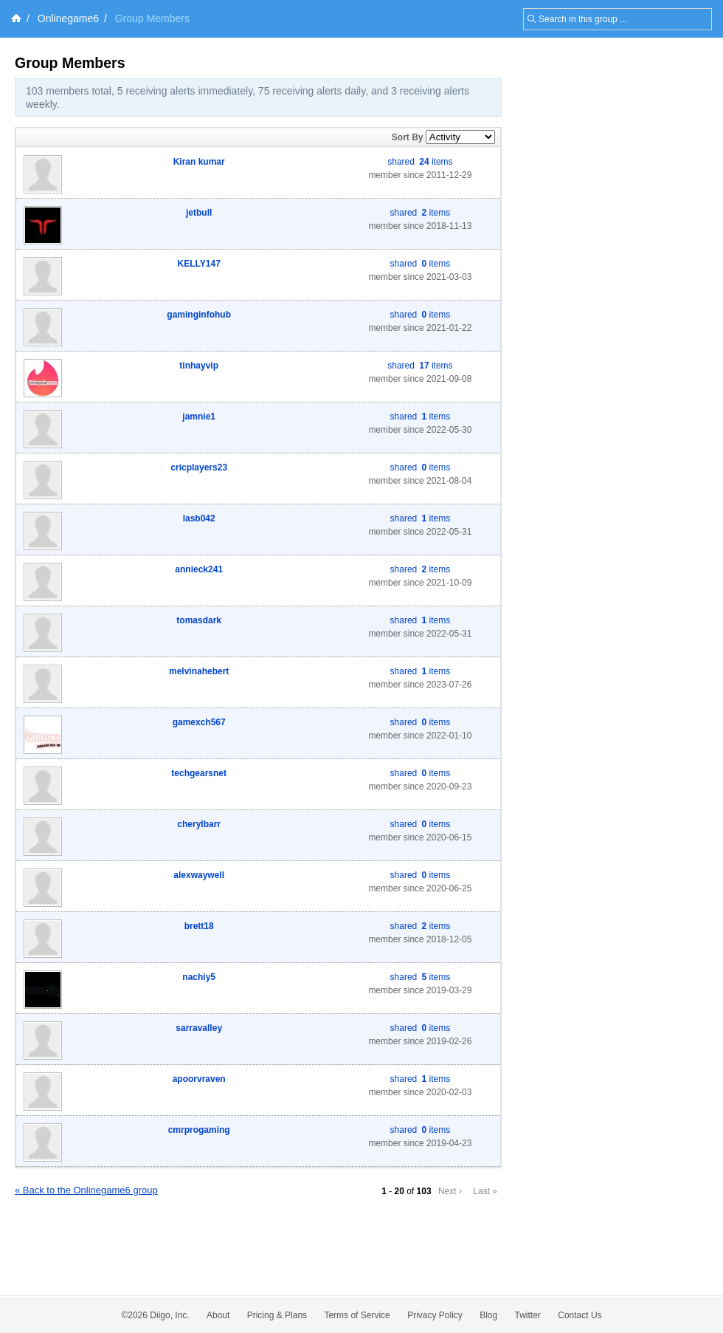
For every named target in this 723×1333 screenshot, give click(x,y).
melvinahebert (199, 671)
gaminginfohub (199, 314)
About (218, 1315)
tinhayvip (198, 365)
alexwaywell (198, 875)
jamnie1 (198, 416)
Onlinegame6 (68, 18)
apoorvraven (199, 1079)
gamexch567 (199, 722)
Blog (488, 1315)
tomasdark (198, 620)
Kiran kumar (199, 162)
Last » (485, 1191)
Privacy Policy (435, 1315)
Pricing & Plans (277, 1315)
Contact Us (579, 1315)
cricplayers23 (198, 467)
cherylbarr (199, 824)
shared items (419, 162)
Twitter (528, 1315)
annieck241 (199, 569)
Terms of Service (357, 1315)
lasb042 (199, 518)
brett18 (199, 926)
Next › (450, 1191)
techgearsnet (198, 773)
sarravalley (199, 1028)
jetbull (199, 213)
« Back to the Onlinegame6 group (86, 1190)
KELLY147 (199, 263)
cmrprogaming (199, 1130)
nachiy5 (198, 977)
